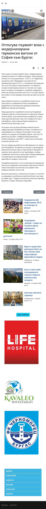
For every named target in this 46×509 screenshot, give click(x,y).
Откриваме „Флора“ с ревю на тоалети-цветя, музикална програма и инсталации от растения (22, 228)
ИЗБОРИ (9, 494)
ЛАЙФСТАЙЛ (11, 476)
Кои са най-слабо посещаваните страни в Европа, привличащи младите (32, 274)
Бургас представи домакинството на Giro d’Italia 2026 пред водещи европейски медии (33, 251)
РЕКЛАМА (4, 505)
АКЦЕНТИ (4, 62)
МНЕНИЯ (9, 485)
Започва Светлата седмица (32, 294)
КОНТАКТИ (13, 505)
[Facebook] (2, 3)
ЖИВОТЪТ (10, 480)
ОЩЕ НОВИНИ (23, 315)
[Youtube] (6, 3)
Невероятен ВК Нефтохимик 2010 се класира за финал (32, 204)
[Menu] (41, 11)
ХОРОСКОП (10, 489)
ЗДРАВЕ (9, 471)
